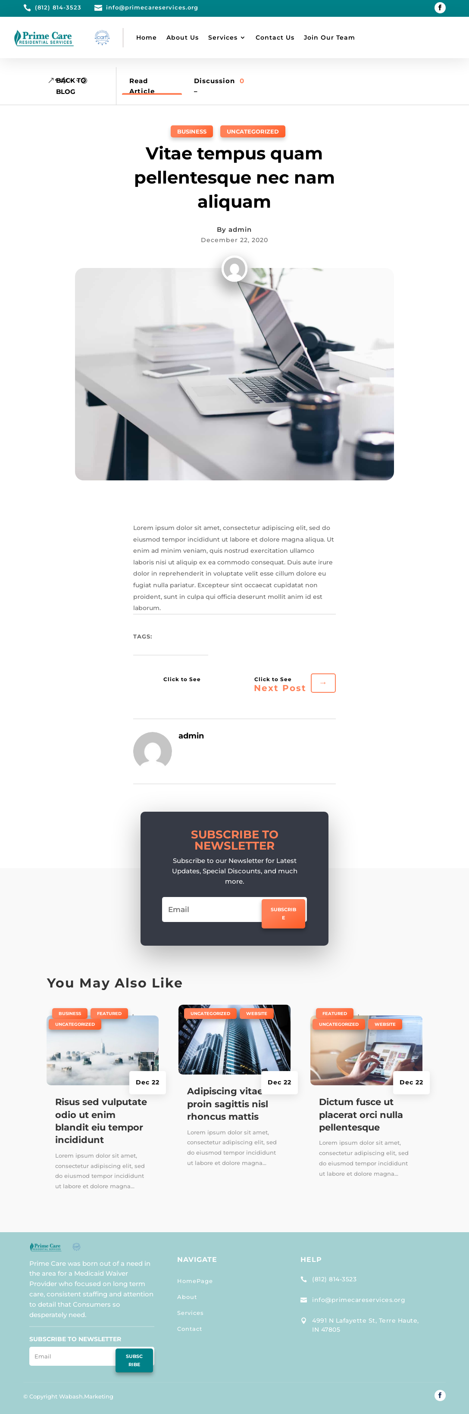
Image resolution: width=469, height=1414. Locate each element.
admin (240, 229)
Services (223, 37)
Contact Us (275, 37)
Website (256, 1013)
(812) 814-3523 (334, 1279)
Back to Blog (71, 86)
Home (146, 37)
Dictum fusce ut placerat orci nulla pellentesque (361, 1114)
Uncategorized (253, 131)
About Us (182, 37)
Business (191, 131)
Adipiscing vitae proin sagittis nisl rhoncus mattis (227, 1104)
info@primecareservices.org (358, 1300)
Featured (109, 1013)
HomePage (195, 1280)
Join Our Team (329, 37)
